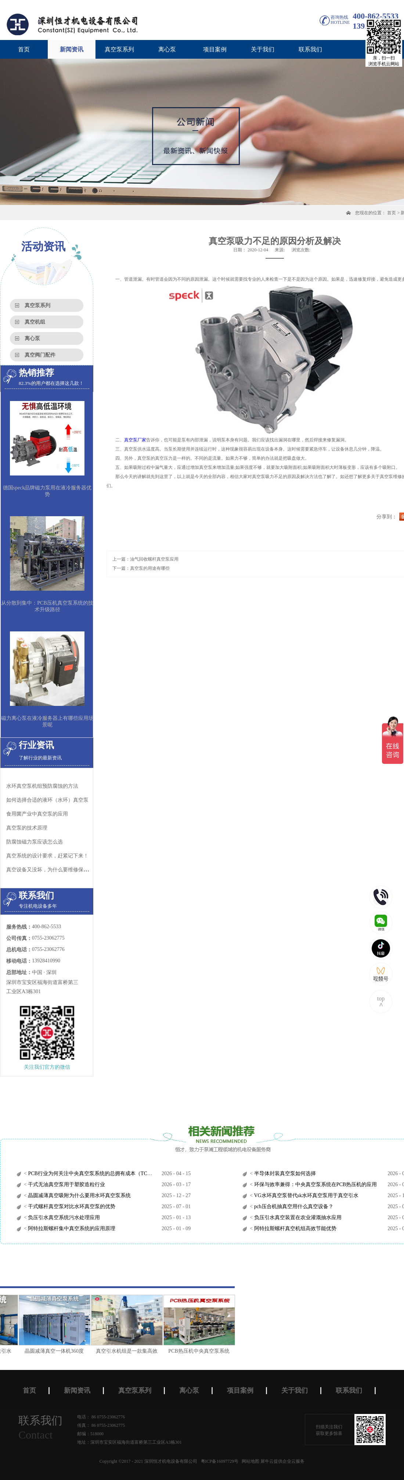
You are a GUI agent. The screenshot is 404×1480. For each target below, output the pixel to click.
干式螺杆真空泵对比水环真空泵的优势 (71, 1206)
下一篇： (141, 568)
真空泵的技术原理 (26, 828)
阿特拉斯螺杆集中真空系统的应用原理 (71, 1228)
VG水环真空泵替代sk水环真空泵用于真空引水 (305, 1195)
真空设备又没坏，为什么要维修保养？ (50, 869)
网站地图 (249, 1461)
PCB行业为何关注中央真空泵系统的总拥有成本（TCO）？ (94, 1173)
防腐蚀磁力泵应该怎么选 (34, 842)
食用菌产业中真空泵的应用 (37, 814)
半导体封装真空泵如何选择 (284, 1173)
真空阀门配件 (40, 355)
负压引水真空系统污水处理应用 (63, 1217)
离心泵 (32, 338)
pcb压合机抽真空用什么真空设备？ (293, 1206)
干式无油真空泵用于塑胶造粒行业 (66, 1184)
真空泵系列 (37, 305)
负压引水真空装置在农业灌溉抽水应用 (297, 1217)
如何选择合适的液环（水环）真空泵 (47, 800)
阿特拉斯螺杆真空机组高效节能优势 (294, 1228)
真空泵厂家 (135, 439)
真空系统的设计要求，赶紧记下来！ (47, 856)
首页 (24, 49)
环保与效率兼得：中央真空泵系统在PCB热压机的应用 (315, 1184)
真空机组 (35, 322)
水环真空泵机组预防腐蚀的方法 (42, 786)
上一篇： (145, 559)
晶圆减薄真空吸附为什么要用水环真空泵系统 (79, 1195)
